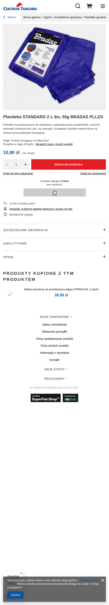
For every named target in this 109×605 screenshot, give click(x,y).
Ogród (47, 17)
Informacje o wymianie (54, 352)
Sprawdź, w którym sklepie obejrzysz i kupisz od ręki (40, 208)
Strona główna (31, 17)
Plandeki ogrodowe (96, 17)
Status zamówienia (54, 324)
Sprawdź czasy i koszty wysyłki (54, 144)
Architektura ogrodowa (67, 17)
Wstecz (9, 18)
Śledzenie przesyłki (54, 331)
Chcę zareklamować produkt (54, 338)
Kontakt (54, 360)
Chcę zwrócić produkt (55, 345)
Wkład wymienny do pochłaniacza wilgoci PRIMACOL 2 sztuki (61, 289)
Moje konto (54, 369)
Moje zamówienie (54, 316)
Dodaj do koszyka (68, 164)
